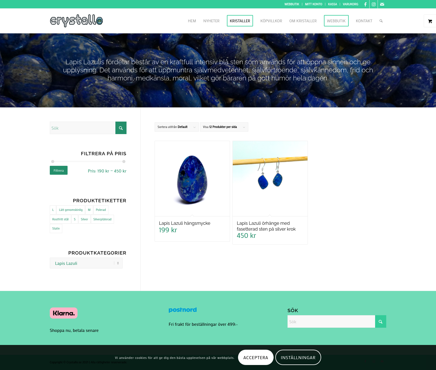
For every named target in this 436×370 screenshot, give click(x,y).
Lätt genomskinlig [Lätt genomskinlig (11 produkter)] (71, 210)
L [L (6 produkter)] (53, 210)
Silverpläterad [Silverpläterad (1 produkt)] (102, 219)
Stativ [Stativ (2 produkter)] (56, 228)
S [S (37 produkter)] (75, 219)
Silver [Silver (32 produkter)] (84, 219)
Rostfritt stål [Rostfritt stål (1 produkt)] (60, 219)
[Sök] (381, 21)
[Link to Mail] (382, 4)
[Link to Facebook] (365, 4)
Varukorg (350, 4)
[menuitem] (292, 4)
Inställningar (298, 357)
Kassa (332, 4)
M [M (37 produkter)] (89, 210)
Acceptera (255, 357)
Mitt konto (313, 4)
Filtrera (59, 170)
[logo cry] (76, 21)
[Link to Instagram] (374, 4)
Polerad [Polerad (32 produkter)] (101, 210)
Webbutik (291, 4)
